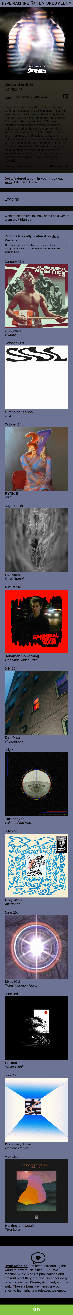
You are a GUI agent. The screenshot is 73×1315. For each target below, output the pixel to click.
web (8, 1286)
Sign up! (26, 219)
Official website (59, 166)
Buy (36, 1309)
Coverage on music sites (19, 166)
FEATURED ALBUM (54, 3)
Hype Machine (16, 1266)
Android (48, 1282)
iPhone (34, 1282)
